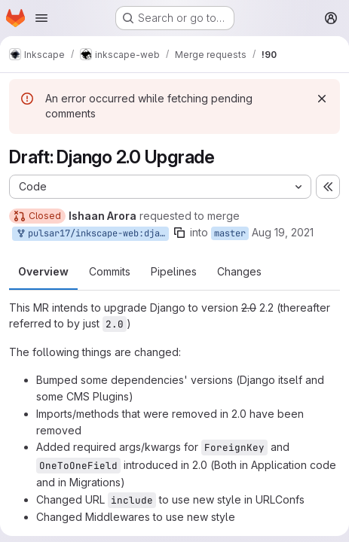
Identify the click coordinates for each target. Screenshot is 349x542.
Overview (43, 271)
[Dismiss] (322, 99)
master (230, 233)
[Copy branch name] (179, 233)
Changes (239, 271)
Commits (109, 271)
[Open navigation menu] (41, 18)
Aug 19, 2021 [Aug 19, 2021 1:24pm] (283, 232)
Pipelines (174, 271)
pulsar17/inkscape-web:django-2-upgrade (92, 233)
